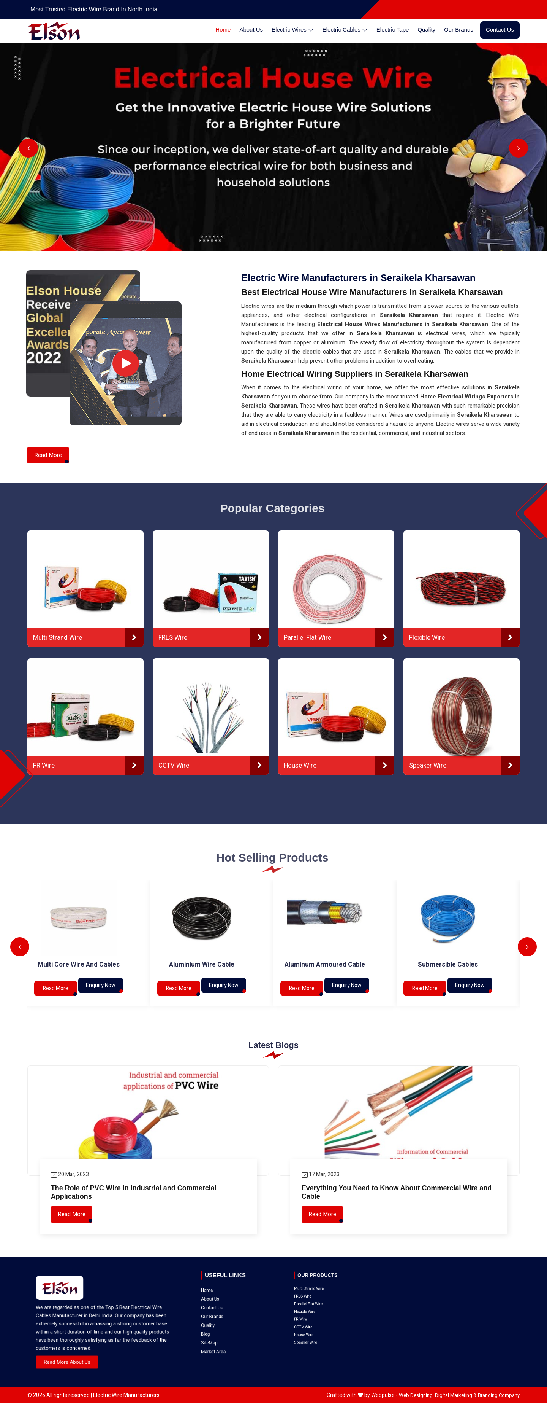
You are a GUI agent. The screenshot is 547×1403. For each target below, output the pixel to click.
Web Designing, (416, 1395)
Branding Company (499, 1395)
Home (223, 29)
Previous (28, 148)
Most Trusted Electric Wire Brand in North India (93, 9)
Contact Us (500, 29)
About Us (251, 29)
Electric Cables (345, 29)
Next (518, 148)
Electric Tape (392, 29)
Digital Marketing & (456, 1395)
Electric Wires (293, 29)
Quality (426, 29)
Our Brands (458, 29)
